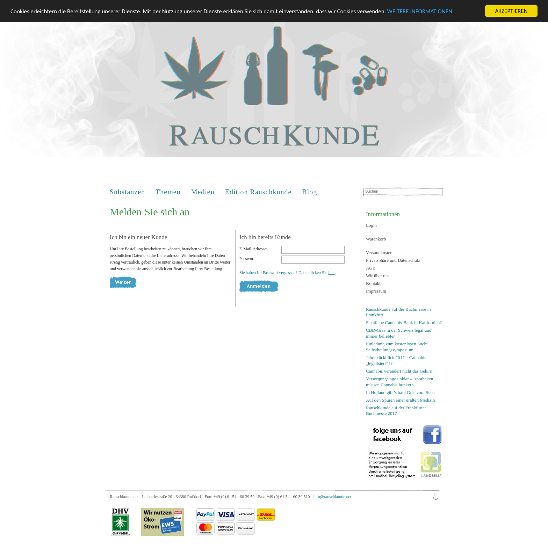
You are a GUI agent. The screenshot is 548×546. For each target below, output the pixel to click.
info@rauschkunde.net (332, 496)
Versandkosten (379, 252)
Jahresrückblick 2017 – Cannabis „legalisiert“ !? (396, 360)
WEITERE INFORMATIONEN (419, 11)
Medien (203, 192)
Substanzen (127, 192)
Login (371, 225)
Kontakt (373, 283)
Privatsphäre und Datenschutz (393, 260)
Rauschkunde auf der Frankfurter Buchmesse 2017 (396, 410)
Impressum (376, 291)
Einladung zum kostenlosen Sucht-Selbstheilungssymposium (397, 346)
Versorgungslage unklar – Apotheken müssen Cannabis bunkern (399, 381)
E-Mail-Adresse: (253, 248)
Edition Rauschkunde (258, 192)
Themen (168, 192)
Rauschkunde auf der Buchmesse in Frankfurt (398, 312)
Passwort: (247, 258)
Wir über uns (377, 275)
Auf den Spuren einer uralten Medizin (400, 399)
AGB (370, 268)
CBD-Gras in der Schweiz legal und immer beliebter (398, 333)
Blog (309, 192)
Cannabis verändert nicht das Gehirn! (400, 371)
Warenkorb (376, 239)
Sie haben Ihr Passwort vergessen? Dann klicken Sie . (287, 272)
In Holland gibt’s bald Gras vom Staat (400, 392)
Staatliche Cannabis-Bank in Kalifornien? (404, 322)
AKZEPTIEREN (511, 11)
